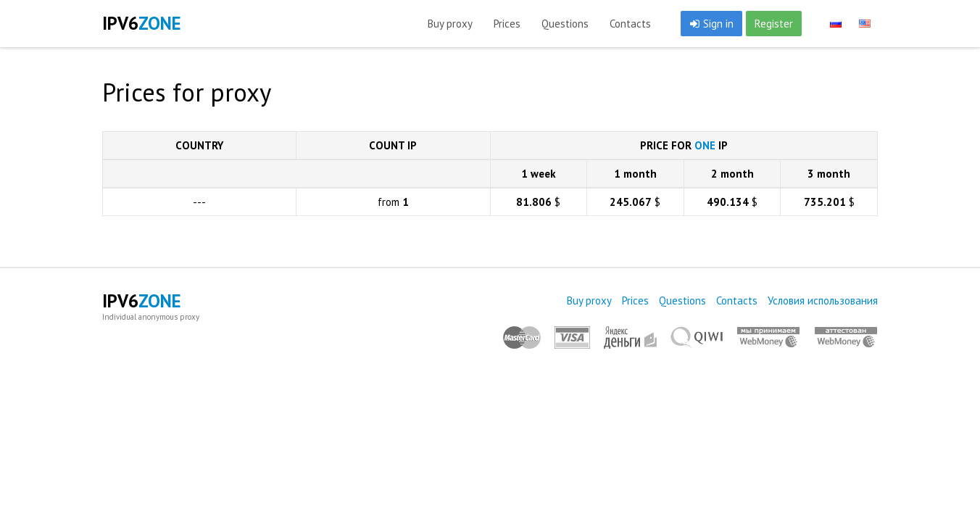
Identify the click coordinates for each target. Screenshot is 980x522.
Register (774, 23)
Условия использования (823, 300)
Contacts (630, 23)
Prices (507, 23)
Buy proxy (450, 23)
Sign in (711, 23)
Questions (565, 23)
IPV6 (141, 23)
